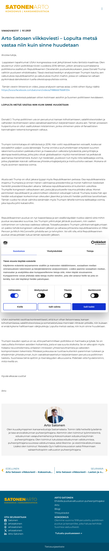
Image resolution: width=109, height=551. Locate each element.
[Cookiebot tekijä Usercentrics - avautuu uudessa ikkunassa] (93, 243)
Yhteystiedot (61, 513)
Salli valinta (54, 307)
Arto (56, 505)
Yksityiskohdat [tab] (54, 251)
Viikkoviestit (10, 30)
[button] (102, 9)
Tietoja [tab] (90, 251)
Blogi (57, 509)
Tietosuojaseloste (54, 546)
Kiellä (20, 307)
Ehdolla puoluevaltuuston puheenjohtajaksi (79, 501)
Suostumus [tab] (19, 251)
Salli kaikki (89, 307)
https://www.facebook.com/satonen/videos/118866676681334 (35, 90)
